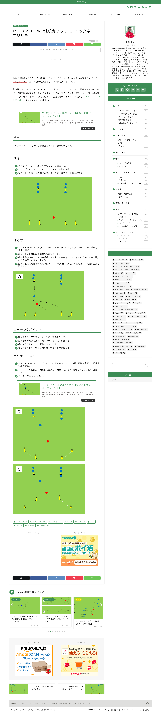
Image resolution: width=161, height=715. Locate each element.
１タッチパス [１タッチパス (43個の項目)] (120, 350)
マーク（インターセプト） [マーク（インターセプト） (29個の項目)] (123, 330)
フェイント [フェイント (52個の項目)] (119, 326)
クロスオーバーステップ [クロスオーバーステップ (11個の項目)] (123, 280)
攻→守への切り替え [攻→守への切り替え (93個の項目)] (122, 340)
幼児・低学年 (30, 527)
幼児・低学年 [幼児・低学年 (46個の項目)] (120, 336)
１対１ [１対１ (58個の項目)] (132, 350)
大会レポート (131, 152)
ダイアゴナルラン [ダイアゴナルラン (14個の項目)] (121, 306)
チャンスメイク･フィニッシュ (133, 220)
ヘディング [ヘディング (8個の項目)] (132, 326)
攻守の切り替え (131, 203)
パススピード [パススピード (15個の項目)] (120, 316)
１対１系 (133, 242)
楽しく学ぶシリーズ (131, 232)
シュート (133, 177)
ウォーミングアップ (21, 524)
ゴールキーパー (131, 129)
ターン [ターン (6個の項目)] (138, 303)
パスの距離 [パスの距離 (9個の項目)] (141, 313)
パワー (133, 143)
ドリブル (133, 180)
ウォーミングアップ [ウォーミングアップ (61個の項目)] (122, 263)
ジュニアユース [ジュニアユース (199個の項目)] (133, 296)
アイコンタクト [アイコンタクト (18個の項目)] (137, 260)
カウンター (133, 217)
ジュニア (69, 524)
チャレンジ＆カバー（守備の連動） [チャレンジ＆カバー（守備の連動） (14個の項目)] (126, 310)
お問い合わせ (116, 15)
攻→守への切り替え (44, 527)
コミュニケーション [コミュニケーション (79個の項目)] (122, 290)
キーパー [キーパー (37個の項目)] (131, 273)
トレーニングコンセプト (133, 111)
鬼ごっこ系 (133, 239)
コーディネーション (56, 524)
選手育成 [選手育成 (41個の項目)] (140, 346)
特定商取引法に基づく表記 (46, 712)
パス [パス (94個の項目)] (130, 313)
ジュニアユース (80, 524)
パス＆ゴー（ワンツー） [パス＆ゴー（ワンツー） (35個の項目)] (137, 316)
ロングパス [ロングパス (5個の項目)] (119, 333)
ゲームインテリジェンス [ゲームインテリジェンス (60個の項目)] (123, 286)
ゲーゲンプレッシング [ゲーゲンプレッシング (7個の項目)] (122, 283)
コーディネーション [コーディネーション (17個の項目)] (140, 290)
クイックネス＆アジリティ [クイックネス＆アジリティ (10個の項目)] (123, 276)
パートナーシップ (133, 117)
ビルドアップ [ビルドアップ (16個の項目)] (120, 320)
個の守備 (133, 166)
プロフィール (44, 15)
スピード (91, 524)
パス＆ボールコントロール (133, 183)
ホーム (20, 15)
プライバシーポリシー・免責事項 (22, 712)
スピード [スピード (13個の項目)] (118, 300)
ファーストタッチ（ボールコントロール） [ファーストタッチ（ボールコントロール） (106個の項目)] (128, 323)
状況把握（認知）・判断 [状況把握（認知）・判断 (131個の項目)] (123, 343)
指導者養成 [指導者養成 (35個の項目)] (133, 336)
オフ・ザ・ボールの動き (133, 214)
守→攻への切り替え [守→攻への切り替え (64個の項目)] (134, 333)
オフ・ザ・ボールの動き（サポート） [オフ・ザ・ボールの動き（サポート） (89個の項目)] (127, 266)
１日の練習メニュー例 (133, 123)
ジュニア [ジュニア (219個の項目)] (119, 296)
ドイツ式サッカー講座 (133, 114)
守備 (131, 159)
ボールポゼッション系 (133, 226)
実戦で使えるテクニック (131, 172)
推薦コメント (68, 15)
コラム (131, 106)
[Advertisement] (57, 67)
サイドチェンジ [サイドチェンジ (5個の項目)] (120, 293)
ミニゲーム (133, 197)
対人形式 (131, 189)
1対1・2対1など (133, 194)
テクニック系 (133, 236)
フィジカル (131, 135)
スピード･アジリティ (20, 26)
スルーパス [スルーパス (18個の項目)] (131, 300)
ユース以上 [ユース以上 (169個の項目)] (141, 330)
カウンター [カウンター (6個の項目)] (119, 273)
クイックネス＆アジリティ (38, 524)
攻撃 (131, 209)
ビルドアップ (133, 223)
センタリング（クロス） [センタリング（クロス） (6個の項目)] (122, 303)
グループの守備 (133, 163)
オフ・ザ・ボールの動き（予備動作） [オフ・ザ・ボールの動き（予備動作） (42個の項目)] (127, 270)
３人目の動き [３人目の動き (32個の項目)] (120, 353)
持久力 (133, 146)
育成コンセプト (133, 120)
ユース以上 (18, 527)
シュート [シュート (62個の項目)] (133, 293)
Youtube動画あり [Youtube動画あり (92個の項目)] (121, 260)
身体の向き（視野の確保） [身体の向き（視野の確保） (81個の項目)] (123, 346)
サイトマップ (140, 15)
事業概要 (92, 15)
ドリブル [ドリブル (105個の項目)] (119, 313)
